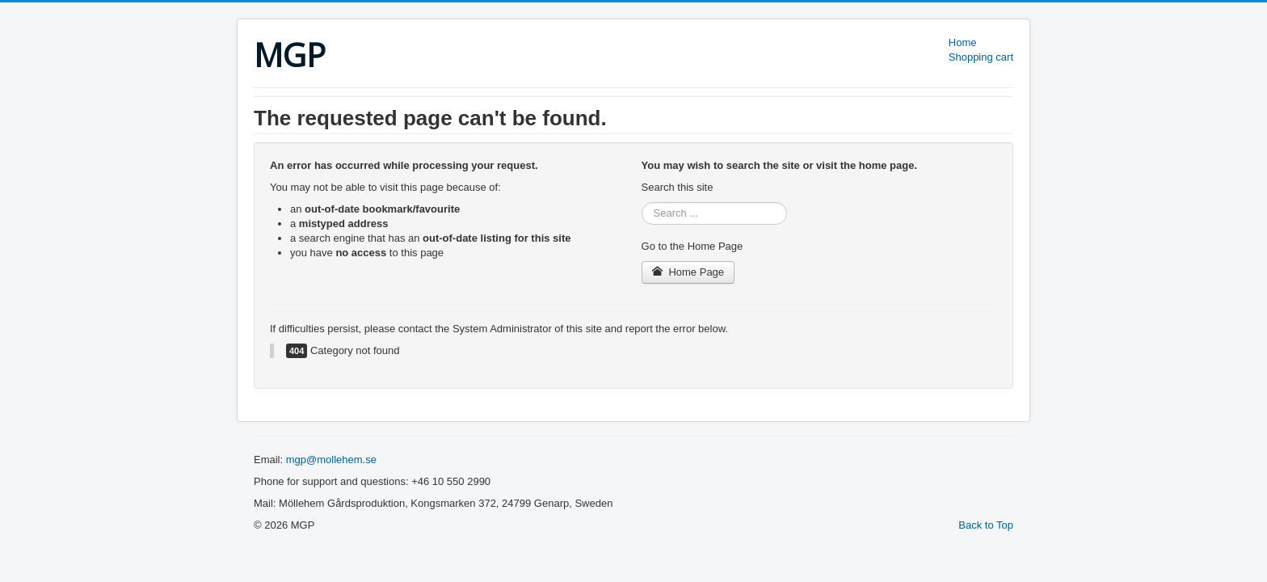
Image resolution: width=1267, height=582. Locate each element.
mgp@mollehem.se (331, 459)
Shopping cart (981, 57)
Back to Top (985, 525)
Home (963, 42)
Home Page (688, 272)
